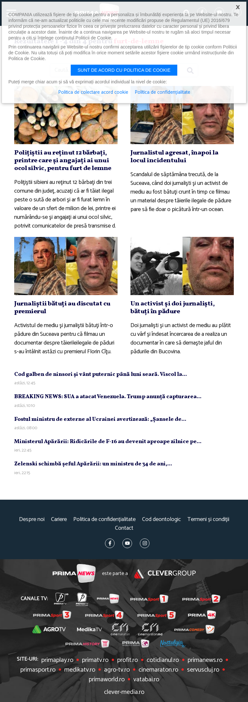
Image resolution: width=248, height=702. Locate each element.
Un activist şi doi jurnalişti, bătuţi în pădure (172, 307)
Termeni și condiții (208, 519)
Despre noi (32, 519)
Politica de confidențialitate (104, 519)
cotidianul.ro (163, 660)
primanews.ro (205, 660)
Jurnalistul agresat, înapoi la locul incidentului (174, 156)
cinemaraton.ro (158, 670)
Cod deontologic (161, 519)
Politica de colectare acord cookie (93, 92)
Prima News (74, 573)
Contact (124, 528)
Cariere (59, 519)
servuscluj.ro (203, 670)
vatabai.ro (146, 680)
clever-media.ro (124, 692)
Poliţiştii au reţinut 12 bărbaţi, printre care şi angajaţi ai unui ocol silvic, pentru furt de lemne (62, 160)
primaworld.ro (107, 680)
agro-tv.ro (117, 670)
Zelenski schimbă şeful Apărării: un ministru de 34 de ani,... (93, 464)
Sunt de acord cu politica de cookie (124, 70)
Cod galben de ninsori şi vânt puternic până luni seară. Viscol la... (100, 374)
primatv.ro (95, 660)
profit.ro (127, 660)
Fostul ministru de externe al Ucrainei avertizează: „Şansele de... (100, 419)
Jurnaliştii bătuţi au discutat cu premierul (62, 307)
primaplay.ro (57, 660)
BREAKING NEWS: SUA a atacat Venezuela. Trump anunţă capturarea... (108, 396)
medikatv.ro (79, 670)
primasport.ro (38, 670)
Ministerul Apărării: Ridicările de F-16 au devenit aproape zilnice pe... (108, 441)
